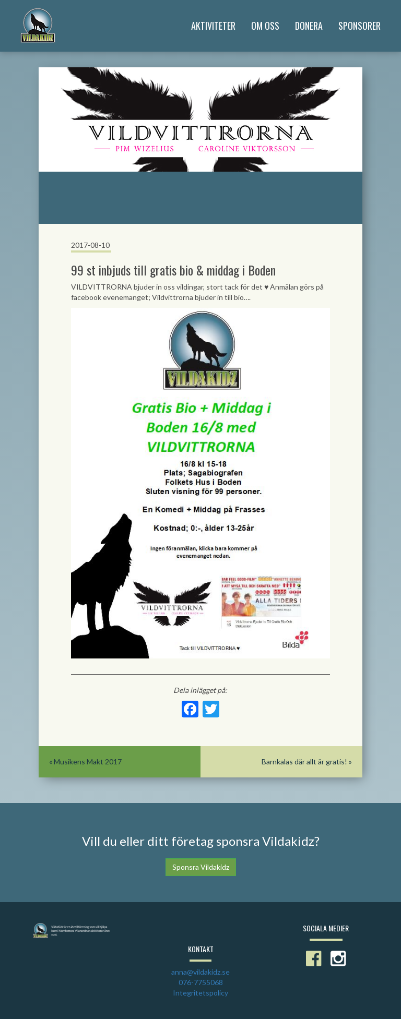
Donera (309, 25)
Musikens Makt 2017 (88, 761)
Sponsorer (359, 25)
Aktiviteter (213, 25)
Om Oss (265, 25)
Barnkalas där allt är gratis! (304, 761)
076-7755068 (201, 982)
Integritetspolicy (200, 992)
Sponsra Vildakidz (200, 866)
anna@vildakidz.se (200, 971)
